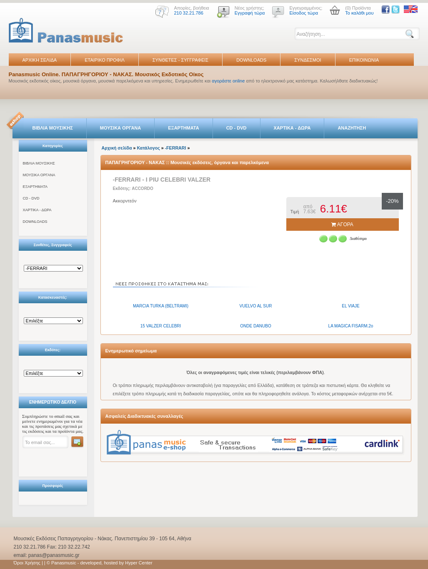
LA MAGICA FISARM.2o (350, 326)
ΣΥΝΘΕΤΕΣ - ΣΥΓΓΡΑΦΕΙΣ (180, 59)
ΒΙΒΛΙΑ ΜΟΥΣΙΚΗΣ (53, 127)
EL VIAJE (350, 306)
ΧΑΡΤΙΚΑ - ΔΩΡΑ (292, 127)
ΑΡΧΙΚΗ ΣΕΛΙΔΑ (40, 59)
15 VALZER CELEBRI (160, 326)
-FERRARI (175, 147)
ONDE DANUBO (255, 326)
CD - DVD (236, 127)
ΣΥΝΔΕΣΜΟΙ (307, 59)
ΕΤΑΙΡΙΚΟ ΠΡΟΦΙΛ (105, 59)
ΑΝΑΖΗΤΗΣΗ (352, 127)
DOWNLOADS (251, 59)
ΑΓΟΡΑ (342, 224)
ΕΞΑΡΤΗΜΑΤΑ (183, 127)
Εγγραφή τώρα (250, 12)
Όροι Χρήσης (27, 562)
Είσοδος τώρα (303, 12)
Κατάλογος (148, 147)
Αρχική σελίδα (117, 147)
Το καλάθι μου (359, 12)
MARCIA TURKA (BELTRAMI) (160, 306)
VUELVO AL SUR (256, 306)
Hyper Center (138, 562)
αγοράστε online (228, 80)
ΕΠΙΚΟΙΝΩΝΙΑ (364, 59)
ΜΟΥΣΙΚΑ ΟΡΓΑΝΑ (120, 127)
